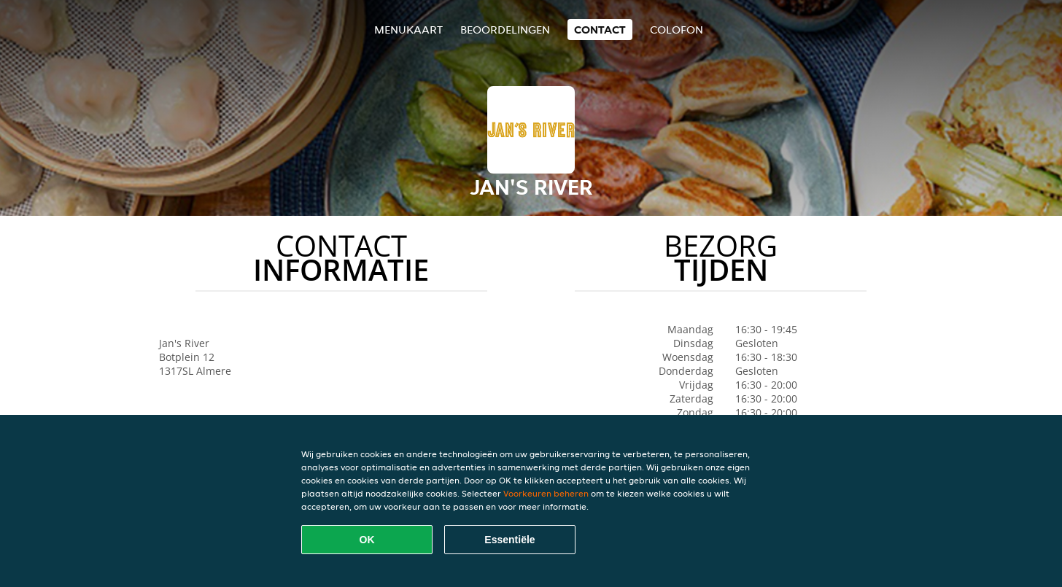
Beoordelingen (505, 29)
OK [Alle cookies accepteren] (367, 539)
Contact (600, 29)
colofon (676, 29)
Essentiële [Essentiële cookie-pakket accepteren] (509, 539)
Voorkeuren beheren (546, 493)
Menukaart (408, 29)
